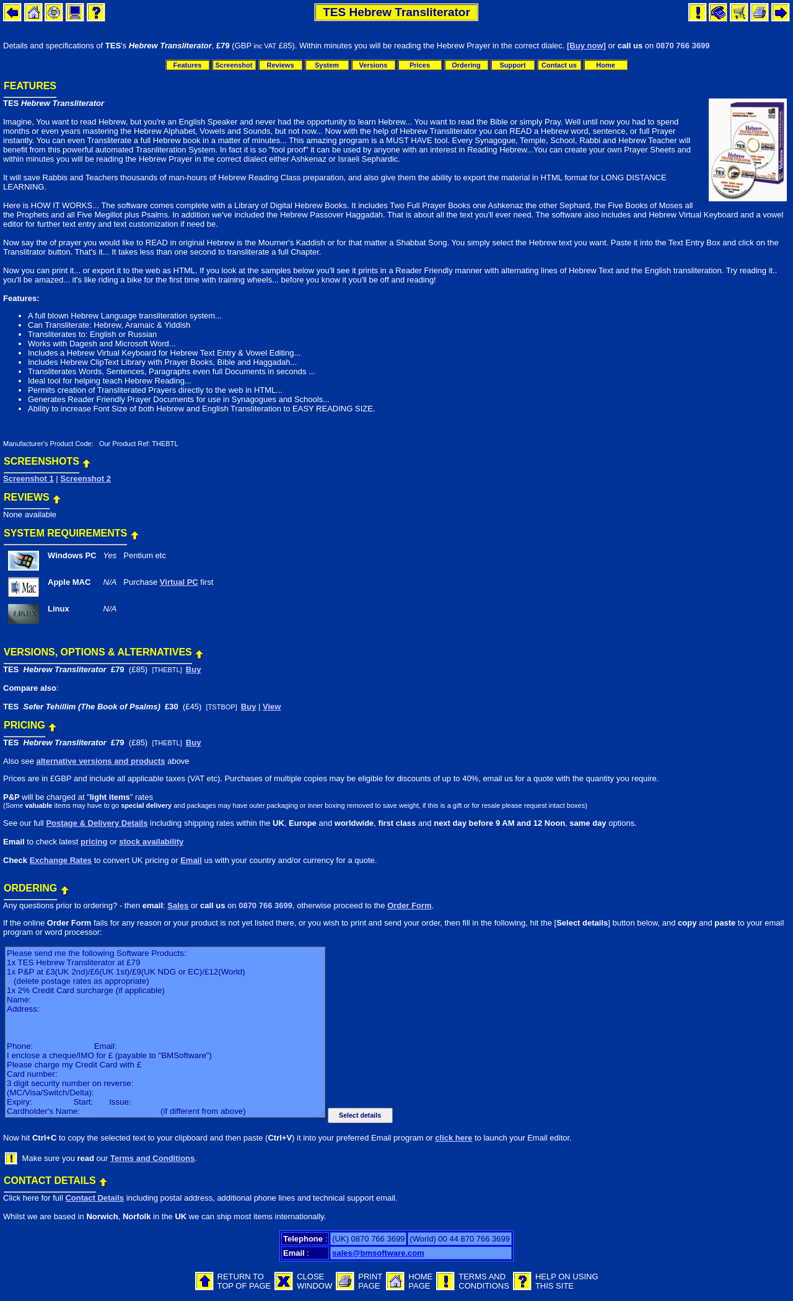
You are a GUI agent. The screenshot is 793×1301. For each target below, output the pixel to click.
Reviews (280, 65)
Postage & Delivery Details (96, 823)
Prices (420, 65)
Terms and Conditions (152, 1158)
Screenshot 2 (85, 478)
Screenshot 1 (28, 478)
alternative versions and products (100, 761)
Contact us (559, 65)
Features (187, 65)
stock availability (151, 841)
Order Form (409, 905)
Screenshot (234, 65)
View (272, 706)
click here (453, 1137)
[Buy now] (586, 45)
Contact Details (94, 1197)
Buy (193, 669)
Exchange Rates (61, 860)
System (327, 65)
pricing (94, 841)
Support (512, 65)
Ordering (466, 65)
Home (605, 65)
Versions (373, 65)
